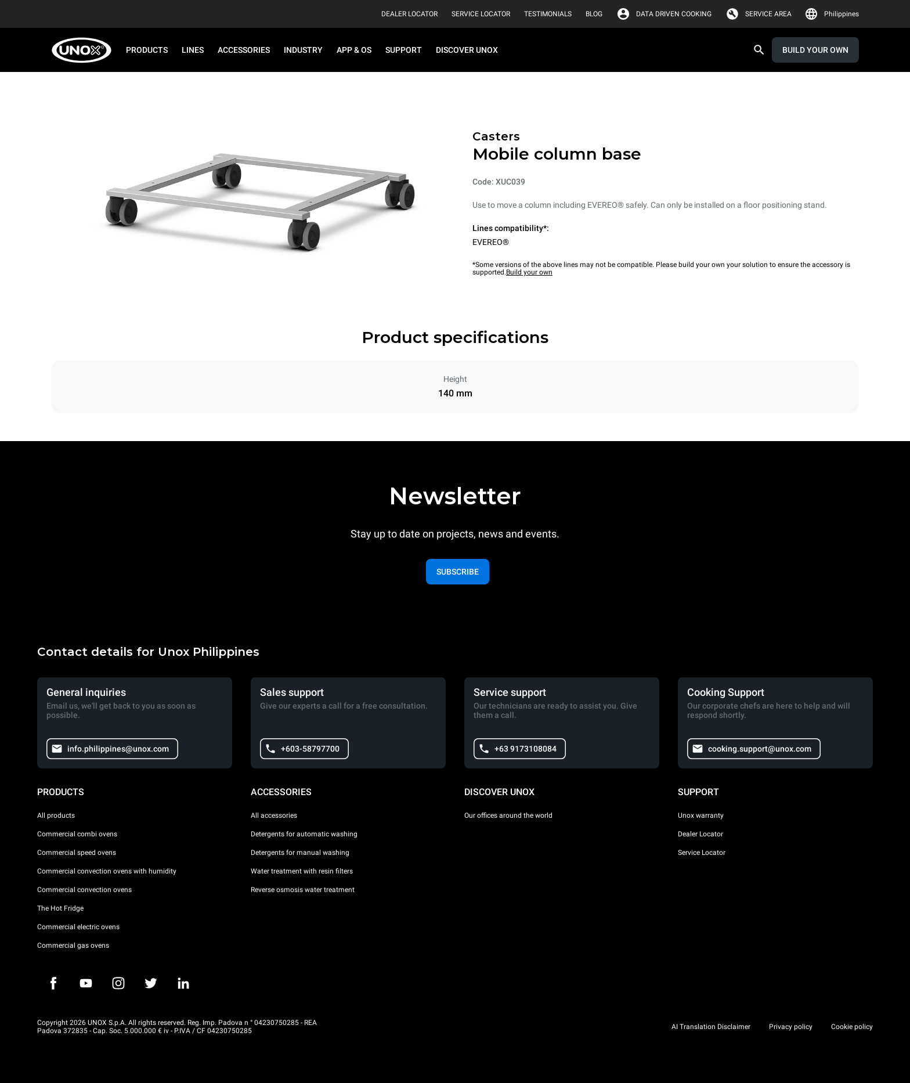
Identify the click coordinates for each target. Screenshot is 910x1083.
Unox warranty (701, 815)
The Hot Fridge (60, 908)
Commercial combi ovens (77, 834)
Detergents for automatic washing (304, 834)
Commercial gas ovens (73, 945)
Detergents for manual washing (300, 853)
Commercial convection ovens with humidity (106, 871)
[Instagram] (118, 983)
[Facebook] (53, 983)
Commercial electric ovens (78, 927)
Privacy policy (791, 1027)
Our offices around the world (508, 815)
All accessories (274, 815)
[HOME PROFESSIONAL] (85, 50)
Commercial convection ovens (84, 890)
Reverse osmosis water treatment (303, 890)
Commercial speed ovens (76, 853)
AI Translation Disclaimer (710, 1027)
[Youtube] (86, 983)
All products (56, 815)
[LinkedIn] (183, 983)
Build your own (529, 272)
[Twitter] (151, 983)
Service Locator (701, 853)
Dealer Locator (700, 834)
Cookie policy (852, 1027)
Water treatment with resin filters (302, 871)
